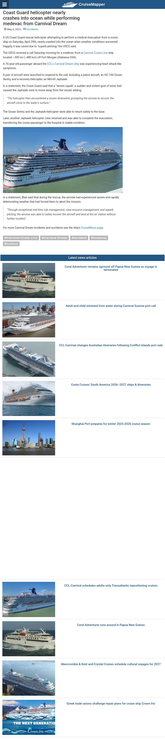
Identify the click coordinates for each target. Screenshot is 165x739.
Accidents (30, 29)
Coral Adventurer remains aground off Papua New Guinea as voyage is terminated (111, 268)
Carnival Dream (55, 238)
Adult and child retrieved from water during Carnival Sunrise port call (111, 306)
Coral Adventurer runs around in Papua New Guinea (111, 625)
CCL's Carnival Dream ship (63, 63)
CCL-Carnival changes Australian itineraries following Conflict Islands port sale (111, 345)
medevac (100, 238)
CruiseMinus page (92, 227)
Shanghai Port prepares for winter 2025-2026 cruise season (110, 424)
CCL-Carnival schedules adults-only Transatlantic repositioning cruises (110, 585)
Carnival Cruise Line (95, 52)
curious (12, 244)
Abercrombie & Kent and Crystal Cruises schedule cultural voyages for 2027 (111, 664)
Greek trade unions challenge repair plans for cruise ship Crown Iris (111, 703)
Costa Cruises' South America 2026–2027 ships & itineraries (111, 384)
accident (80, 238)
